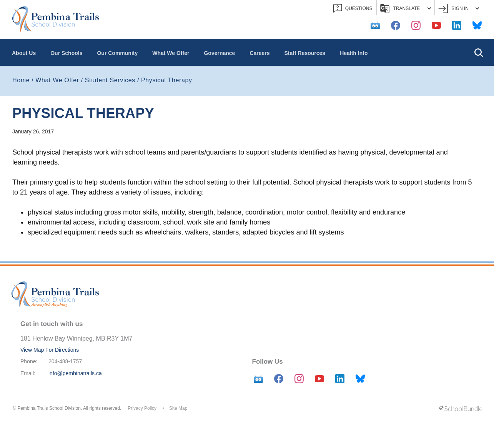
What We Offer (170, 53)
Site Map (178, 408)
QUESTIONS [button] (353, 8)
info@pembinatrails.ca (75, 373)
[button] (478, 52)
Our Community (117, 53)
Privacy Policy (142, 408)
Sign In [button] (458, 8)
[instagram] (416, 25)
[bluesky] (477, 25)
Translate (405, 8)
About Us (24, 53)
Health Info (354, 53)
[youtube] (436, 25)
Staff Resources (305, 53)
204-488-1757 (65, 361)
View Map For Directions (49, 350)
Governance (219, 53)
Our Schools (66, 53)
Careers (259, 53)
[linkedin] (456, 25)
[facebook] (395, 25)
